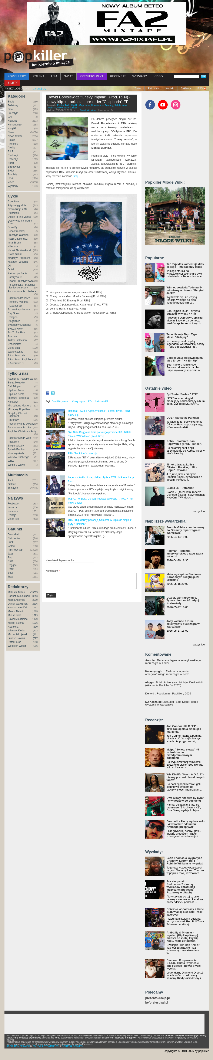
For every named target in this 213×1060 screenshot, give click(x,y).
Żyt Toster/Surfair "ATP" (182, 394)
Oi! (9, 265)
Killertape (13, 246)
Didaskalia (14, 213)
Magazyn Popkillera (19, 257)
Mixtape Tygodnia (18, 261)
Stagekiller (14, 321)
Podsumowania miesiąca (22, 291)
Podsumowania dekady (21, 423)
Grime (11, 545)
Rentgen (12, 317)
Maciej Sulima (16, 622)
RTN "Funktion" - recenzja (82, 453)
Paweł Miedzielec (18, 619)
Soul (10, 572)
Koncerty (13, 511)
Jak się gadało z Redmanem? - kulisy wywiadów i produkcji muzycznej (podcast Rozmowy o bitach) (181, 887)
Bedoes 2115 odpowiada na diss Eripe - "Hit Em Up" (185, 359)
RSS (200, 88)
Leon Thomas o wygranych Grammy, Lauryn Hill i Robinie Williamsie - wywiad (185, 860)
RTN (90, 401)
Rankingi (13, 155)
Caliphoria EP (101, 401)
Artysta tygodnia (17, 205)
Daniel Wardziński (18, 603)
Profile (11, 147)
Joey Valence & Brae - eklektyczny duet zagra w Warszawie (183, 623)
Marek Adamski (16, 599)
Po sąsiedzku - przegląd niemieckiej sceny (21, 286)
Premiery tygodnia (18, 301)
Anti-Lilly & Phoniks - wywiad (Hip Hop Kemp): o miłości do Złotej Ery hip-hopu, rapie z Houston (184, 936)
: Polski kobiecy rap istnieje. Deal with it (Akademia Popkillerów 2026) (174, 684)
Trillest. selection (17, 340)
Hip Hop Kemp (16, 394)
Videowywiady (16, 453)
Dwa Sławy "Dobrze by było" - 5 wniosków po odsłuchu (185, 799)
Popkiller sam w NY (19, 298)
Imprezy (12, 507)
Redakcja (13, 626)
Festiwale (13, 503)
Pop (10, 557)
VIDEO (158, 76)
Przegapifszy (15, 305)
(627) (36, 638)
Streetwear (14, 166)
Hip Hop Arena (16, 390)
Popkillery (13, 441)
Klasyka (12, 120)
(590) (36, 642)
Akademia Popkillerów (20, 378)
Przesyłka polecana (19, 309)
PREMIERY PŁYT (92, 76)
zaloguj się (39, 88)
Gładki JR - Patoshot (180, 488)
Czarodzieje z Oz (17, 209)
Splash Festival (16, 449)
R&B (10, 561)
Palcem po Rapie (17, 273)
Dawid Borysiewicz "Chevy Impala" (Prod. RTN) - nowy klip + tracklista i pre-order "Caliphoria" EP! (89, 99)
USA (54, 76)
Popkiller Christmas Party (22, 431)
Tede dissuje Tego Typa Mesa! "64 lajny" (182, 336)
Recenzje (13, 159)
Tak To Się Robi (17, 332)
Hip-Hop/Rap (15, 549)
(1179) (35, 619)
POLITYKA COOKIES (72, 1046)
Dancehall (13, 534)
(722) (36, 630)
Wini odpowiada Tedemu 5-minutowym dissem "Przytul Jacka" (185, 290)
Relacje (12, 515)
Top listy (12, 174)
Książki (12, 128)
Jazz (10, 553)
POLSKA (38, 76)
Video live (13, 518)
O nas (137, 88)
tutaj (75, 176)
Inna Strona (14, 242)
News (11, 132)
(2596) (35, 603)
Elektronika (14, 538)
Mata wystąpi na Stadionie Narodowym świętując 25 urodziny (184, 577)
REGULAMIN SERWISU (18, 1046)
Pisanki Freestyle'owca (21, 280)
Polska (12, 139)
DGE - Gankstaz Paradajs (183, 417)
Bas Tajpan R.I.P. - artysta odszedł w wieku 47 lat (183, 312)
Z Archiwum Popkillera (20, 359)
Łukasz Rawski (16, 638)
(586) (36, 646)
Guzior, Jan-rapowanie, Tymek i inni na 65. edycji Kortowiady (183, 600)
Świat (11, 170)
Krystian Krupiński (18, 607)
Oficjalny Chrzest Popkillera (17, 415)
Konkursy (13, 401)
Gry (10, 116)
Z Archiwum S (16, 363)
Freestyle (13, 113)
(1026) (35, 623)
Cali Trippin (14, 386)
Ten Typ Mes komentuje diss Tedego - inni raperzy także (185, 265)
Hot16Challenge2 (18, 238)
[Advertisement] (95, 548)
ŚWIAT (68, 76)
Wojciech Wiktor (17, 645)
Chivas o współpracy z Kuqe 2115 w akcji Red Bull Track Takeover (185, 911)
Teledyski (13, 488)
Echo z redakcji (16, 231)
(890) (36, 626)
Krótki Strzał (15, 254)
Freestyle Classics (18, 234)
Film (10, 109)
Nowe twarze (15, 136)
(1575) (35, 611)
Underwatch (14, 344)
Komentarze (15, 124)
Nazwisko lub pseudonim (60, 560)
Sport (11, 162)
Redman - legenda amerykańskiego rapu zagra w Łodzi (185, 553)
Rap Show (14, 313)
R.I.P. (11, 151)
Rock (11, 568)
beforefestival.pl (156, 1002)
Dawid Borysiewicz (60, 401)
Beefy (11, 101)
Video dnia (14, 347)
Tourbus (12, 336)
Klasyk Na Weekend (19, 250)
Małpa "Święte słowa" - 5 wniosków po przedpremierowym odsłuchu (183, 753)
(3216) (35, 596)
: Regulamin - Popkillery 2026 (168, 693)
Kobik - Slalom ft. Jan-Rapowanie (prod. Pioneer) (184, 442)
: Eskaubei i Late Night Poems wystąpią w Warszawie (171, 703)
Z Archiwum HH (17, 355)
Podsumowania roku (19, 427)
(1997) (35, 607)
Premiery (13, 143)
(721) (36, 634)
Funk (11, 542)
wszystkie (199, 511)
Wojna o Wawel (17, 464)
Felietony (13, 105)
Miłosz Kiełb (14, 615)
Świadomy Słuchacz (19, 324)
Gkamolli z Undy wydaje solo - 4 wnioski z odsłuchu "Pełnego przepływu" (185, 824)
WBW (11, 460)
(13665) (34, 592)
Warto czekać (15, 351)
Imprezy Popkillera (18, 397)
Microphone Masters (19, 405)
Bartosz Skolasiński (19, 596)
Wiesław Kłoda (16, 630)
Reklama (186, 88)
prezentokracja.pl (157, 998)
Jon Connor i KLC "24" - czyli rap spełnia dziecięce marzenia (184, 728)
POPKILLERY (17, 76)
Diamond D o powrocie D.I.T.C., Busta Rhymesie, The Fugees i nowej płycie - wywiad (184, 964)
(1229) (35, 615)
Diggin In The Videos (19, 216)
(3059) (35, 600)
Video (11, 182)
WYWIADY (139, 76)
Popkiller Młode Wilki (19, 437)
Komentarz (53, 570)
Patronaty (153, 88)
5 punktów (14, 201)
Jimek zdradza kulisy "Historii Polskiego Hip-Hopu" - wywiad (182, 467)
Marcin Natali (15, 611)
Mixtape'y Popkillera (19, 409)
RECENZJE (118, 76)
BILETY (13, 82)
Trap (10, 576)
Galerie (12, 484)
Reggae (12, 565)
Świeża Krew (15, 328)
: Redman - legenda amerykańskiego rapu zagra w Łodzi (173, 662)
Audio (11, 480)
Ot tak (11, 269)
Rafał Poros (14, 642)
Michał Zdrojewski (18, 634)
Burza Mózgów (16, 382)
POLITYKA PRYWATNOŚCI (46, 1046)
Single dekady (16, 445)
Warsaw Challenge (18, 457)
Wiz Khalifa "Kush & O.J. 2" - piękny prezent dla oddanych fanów (185, 777)
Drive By (12, 227)
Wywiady (13, 185)
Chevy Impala (78, 401)
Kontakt (170, 88)
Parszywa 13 (15, 277)
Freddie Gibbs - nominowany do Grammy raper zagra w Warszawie (185, 530)
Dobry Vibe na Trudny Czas (20, 222)
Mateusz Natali (16, 592)
